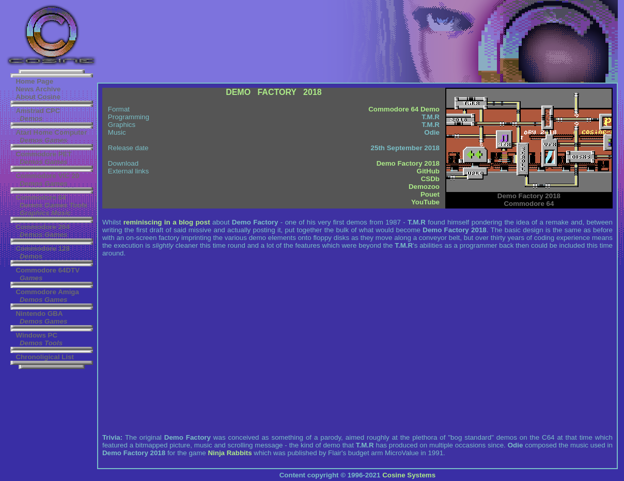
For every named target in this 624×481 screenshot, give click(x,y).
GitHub (428, 171)
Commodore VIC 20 (47, 176)
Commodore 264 (42, 227)
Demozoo (424, 186)
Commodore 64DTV (47, 270)
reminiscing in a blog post (166, 222)
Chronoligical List (44, 357)
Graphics (35, 213)
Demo (430, 109)
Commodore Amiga (47, 292)
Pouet (430, 194)
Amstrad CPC (37, 111)
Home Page (34, 81)
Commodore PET (43, 154)
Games (55, 140)
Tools (78, 205)
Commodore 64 (40, 197)
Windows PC (36, 335)
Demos (31, 118)
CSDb (430, 179)
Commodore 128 (42, 248)
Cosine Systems (408, 475)
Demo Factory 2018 (408, 163)
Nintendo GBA (39, 313)
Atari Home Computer (51, 132)
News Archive (37, 89)
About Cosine (37, 97)
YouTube (425, 202)
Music (61, 213)
